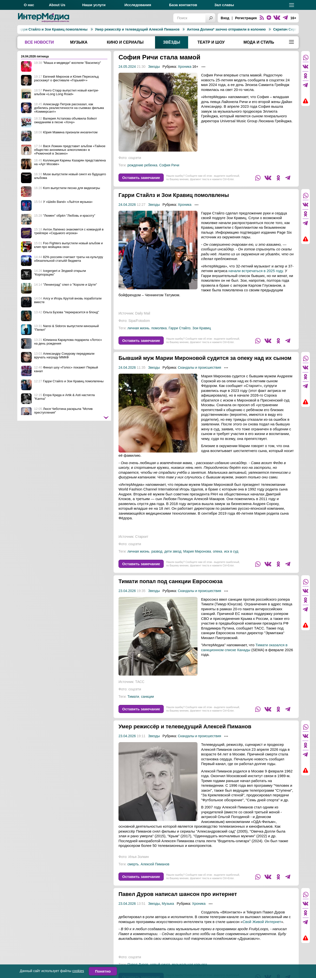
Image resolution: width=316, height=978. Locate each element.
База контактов (183, 5)
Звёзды (171, 42)
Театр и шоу (211, 42)
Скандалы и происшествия (199, 375)
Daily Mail (142, 313)
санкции (147, 704)
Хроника (184, 67)
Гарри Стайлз (179, 328)
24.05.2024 (127, 67)
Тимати (133, 704)
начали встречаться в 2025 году (255, 271)
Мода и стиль (258, 42)
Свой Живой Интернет (262, 929)
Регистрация (246, 18)
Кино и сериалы (125, 42)
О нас (29, 5)
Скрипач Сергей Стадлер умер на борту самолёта (258, 29)
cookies (78, 971)
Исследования (137, 5)
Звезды (154, 67)
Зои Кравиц (201, 328)
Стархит (141, 544)
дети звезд (172, 559)
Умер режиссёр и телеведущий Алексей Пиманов (79, 29)
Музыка (78, 42)
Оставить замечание (141, 177)
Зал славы (224, 5)
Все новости (39, 42)
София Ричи (169, 165)
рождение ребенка (142, 165)
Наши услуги (94, 5)
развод (156, 559)
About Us (57, 5)
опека (217, 559)
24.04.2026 (127, 205)
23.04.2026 (127, 598)
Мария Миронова (197, 559)
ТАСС (139, 689)
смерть (133, 871)
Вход (225, 18)
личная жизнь (138, 328)
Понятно (103, 971)
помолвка (159, 328)
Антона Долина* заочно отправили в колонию (168, 29)
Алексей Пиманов (155, 871)
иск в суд (231, 559)
